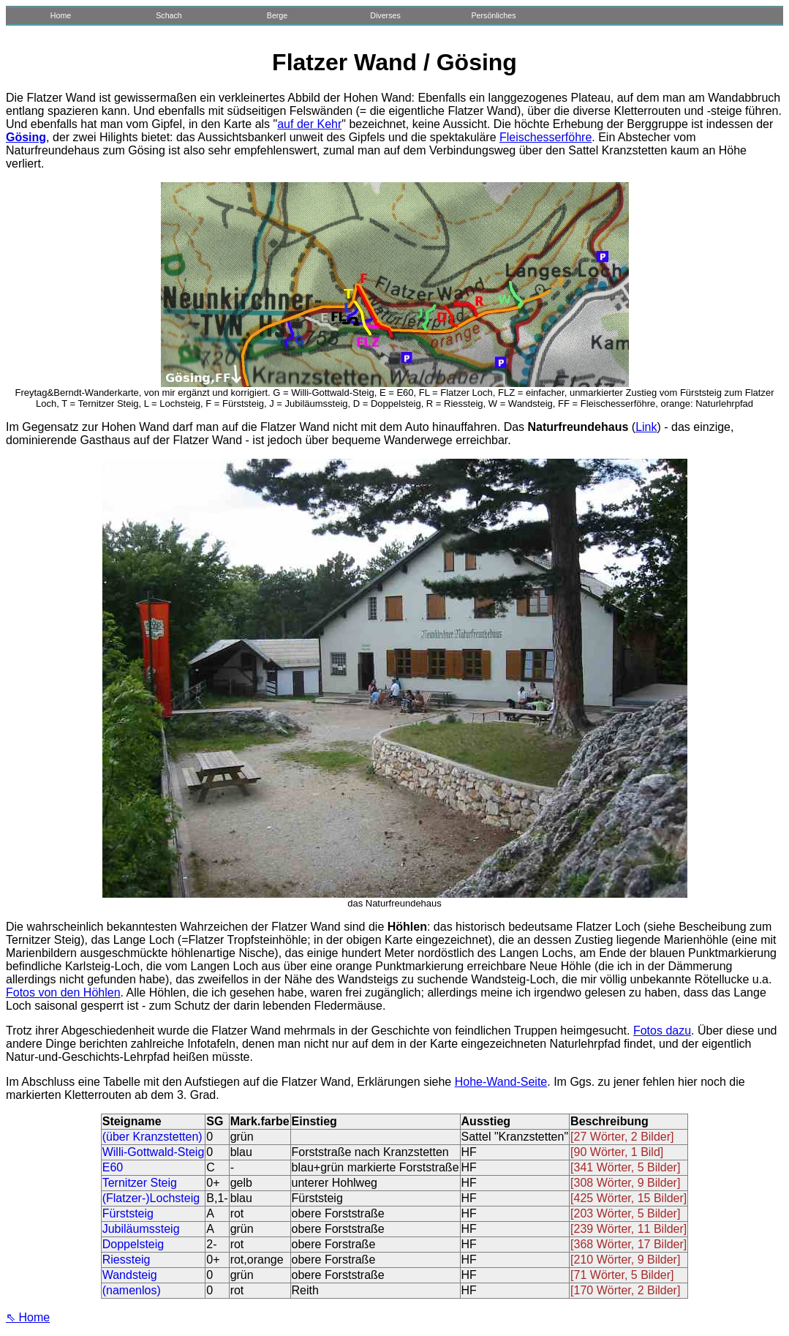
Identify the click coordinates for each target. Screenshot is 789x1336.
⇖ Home (28, 1317)
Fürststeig (128, 1213)
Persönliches (493, 15)
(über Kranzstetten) (152, 1136)
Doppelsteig (133, 1244)
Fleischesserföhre (545, 137)
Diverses (385, 15)
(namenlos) (131, 1290)
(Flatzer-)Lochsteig (151, 1198)
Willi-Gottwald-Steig (153, 1152)
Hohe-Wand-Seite (501, 1082)
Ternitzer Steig (139, 1182)
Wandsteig (129, 1275)
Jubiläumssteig (141, 1229)
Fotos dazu (662, 1030)
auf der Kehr (309, 124)
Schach (169, 15)
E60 (112, 1167)
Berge (277, 15)
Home (60, 15)
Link (646, 427)
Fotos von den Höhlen (63, 992)
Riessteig (126, 1259)
